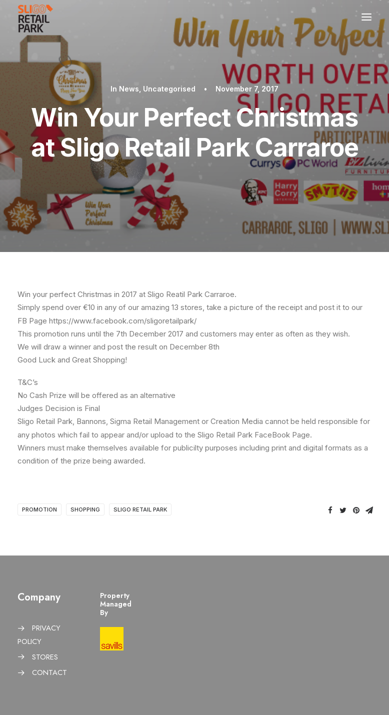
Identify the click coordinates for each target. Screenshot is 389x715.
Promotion (39, 509)
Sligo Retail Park (140, 509)
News (129, 88)
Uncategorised (169, 88)
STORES (45, 657)
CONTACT (49, 672)
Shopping (85, 509)
